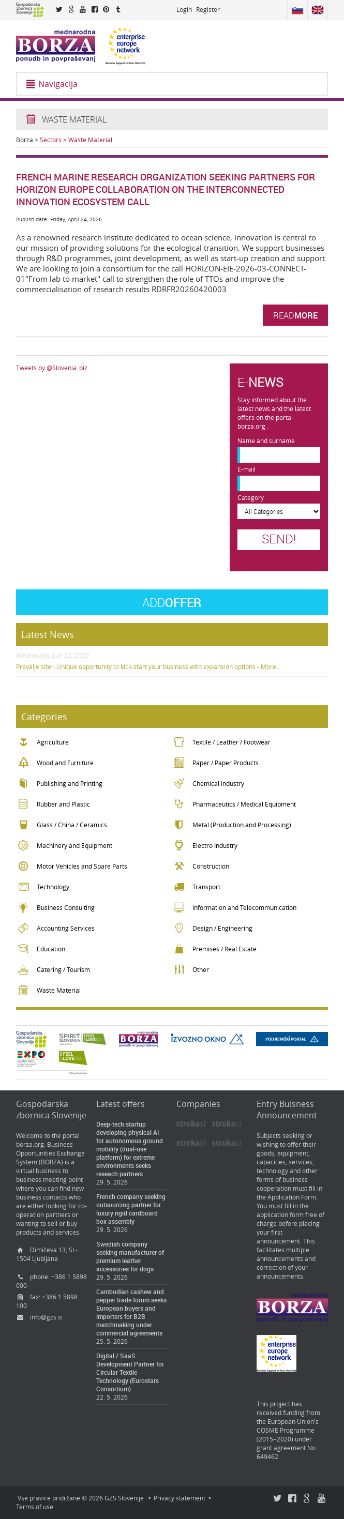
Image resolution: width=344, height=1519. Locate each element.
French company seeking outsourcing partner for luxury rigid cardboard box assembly (131, 1208)
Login (184, 9)
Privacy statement (179, 1498)
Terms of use (34, 1506)
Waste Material (90, 139)
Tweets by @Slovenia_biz (51, 367)
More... (271, 666)
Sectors (51, 139)
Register (208, 9)
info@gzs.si (46, 1317)
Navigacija (51, 83)
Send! (279, 538)
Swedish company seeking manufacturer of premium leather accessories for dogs (130, 1256)
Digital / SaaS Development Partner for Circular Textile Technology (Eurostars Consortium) (130, 1372)
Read (295, 315)
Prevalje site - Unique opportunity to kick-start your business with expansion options (136, 666)
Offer (171, 602)
